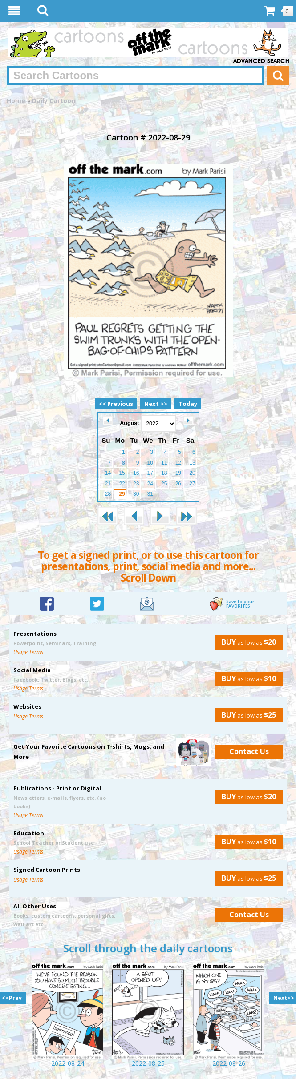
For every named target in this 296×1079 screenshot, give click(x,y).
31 (150, 494)
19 (178, 473)
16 (136, 473)
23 (136, 484)
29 (122, 494)
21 (108, 484)
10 (150, 463)
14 (108, 473)
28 (108, 494)
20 (192, 473)
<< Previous (116, 404)
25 (164, 484)
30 (136, 494)
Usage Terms (28, 652)
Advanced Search (261, 61)
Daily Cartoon (53, 100)
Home (16, 100)
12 (178, 463)
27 (192, 484)
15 (122, 473)
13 (192, 463)
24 (150, 484)
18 (164, 473)
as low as (245, 642)
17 (150, 473)
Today (187, 404)
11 (164, 463)
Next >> (155, 404)
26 (178, 484)
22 (122, 484)
